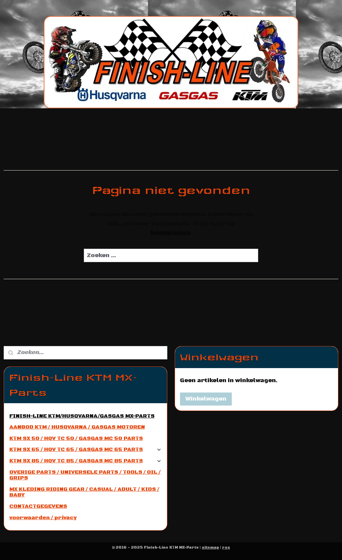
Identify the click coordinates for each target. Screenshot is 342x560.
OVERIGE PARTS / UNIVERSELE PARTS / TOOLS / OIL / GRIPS (85, 475)
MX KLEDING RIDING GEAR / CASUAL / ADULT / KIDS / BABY (84, 492)
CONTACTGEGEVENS (38, 506)
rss (226, 547)
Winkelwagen (205, 399)
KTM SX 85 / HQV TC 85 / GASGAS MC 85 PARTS (85, 460)
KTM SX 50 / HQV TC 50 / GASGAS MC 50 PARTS (76, 438)
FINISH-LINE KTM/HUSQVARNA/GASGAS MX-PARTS (82, 416)
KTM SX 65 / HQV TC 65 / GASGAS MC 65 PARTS (85, 449)
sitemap (210, 547)
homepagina (170, 232)
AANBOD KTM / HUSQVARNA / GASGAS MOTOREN (77, 427)
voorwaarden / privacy (43, 517)
